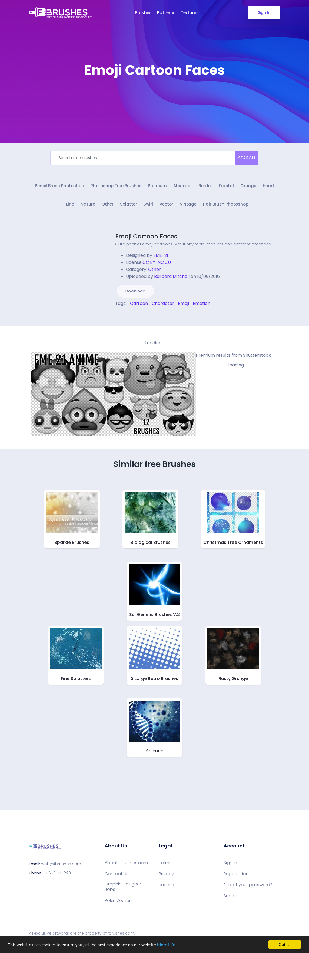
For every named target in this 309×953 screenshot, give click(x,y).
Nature (88, 204)
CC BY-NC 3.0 (156, 262)
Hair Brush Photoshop (225, 204)
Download (135, 291)
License (166, 885)
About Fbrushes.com (126, 863)
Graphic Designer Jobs (123, 886)
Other (108, 204)
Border (205, 185)
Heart (268, 185)
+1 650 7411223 (57, 873)
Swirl (148, 204)
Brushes (143, 12)
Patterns (166, 12)
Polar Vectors (119, 900)
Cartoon (139, 303)
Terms (165, 863)
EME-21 (160, 255)
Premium (157, 185)
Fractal (226, 185)
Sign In (264, 12)
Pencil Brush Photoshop (59, 185)
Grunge (248, 185)
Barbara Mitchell (172, 276)
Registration (236, 874)
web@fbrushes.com (61, 864)
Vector (166, 204)
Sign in (230, 863)
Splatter (128, 204)
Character (163, 303)
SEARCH (246, 158)
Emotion (201, 303)
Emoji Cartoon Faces (146, 236)
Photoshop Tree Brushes (116, 185)
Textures (190, 12)
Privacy (166, 874)
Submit (231, 896)
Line (70, 204)
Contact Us (116, 874)
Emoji (183, 303)
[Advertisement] (155, 94)
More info (166, 945)
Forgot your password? (248, 885)
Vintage (188, 204)
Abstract (182, 185)
